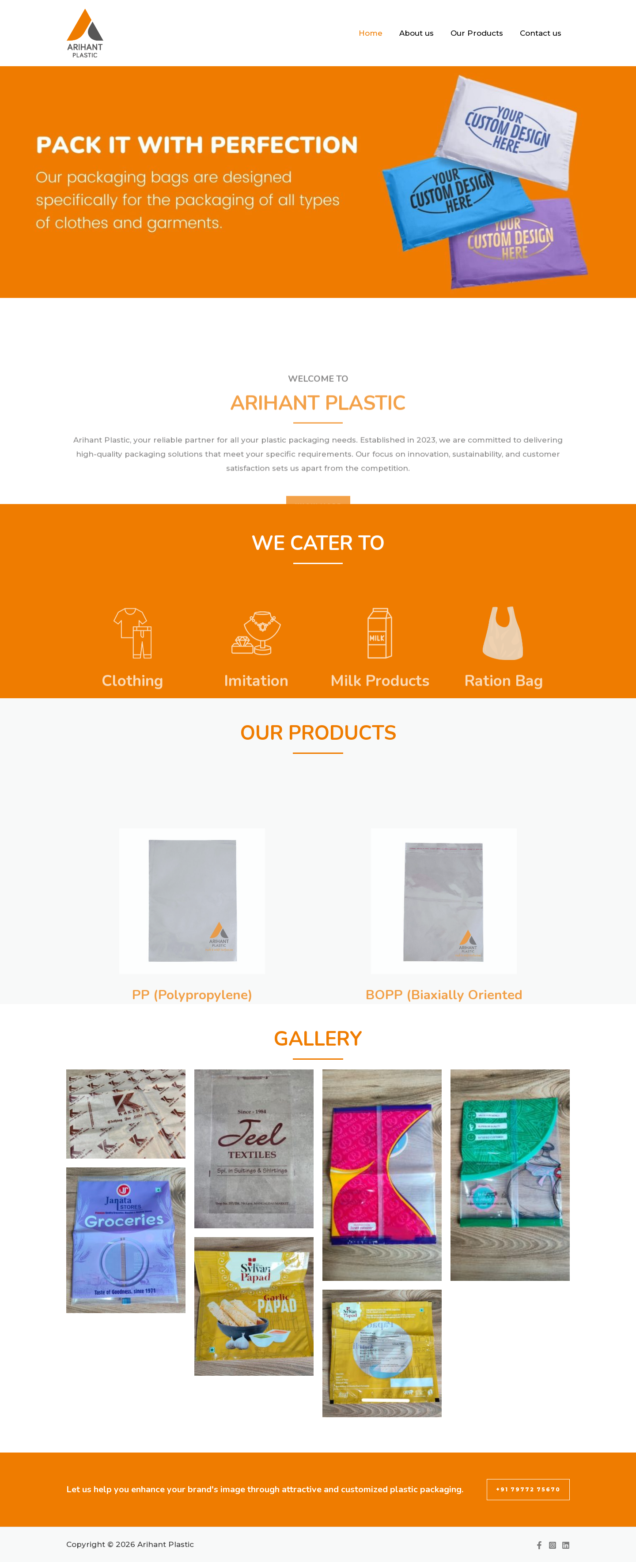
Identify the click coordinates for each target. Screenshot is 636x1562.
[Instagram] (552, 1545)
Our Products (479, 33)
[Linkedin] (566, 1545)
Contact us (541, 33)
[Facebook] (539, 1545)
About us (421, 33)
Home (377, 33)
